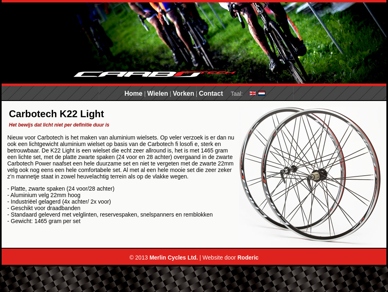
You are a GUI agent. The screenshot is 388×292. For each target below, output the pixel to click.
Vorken (183, 93)
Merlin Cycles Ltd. (173, 257)
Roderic (247, 257)
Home (134, 93)
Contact (211, 93)
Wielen (157, 93)
